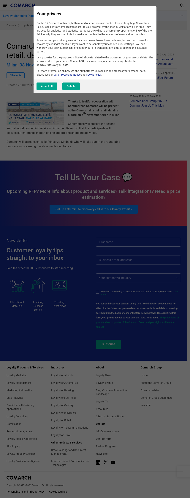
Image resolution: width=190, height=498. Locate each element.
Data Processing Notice (66, 74)
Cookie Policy (93, 74)
